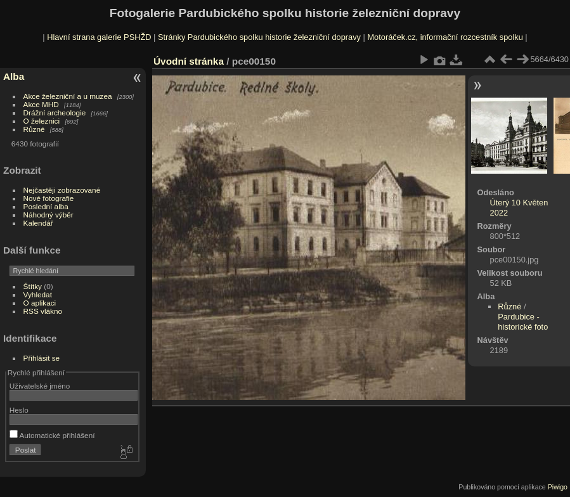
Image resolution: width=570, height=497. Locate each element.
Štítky (32, 286)
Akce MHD (41, 104)
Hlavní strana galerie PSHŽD (99, 37)
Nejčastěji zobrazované (62, 190)
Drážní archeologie (54, 112)
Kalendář (38, 223)
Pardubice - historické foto (523, 322)
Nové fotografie (48, 198)
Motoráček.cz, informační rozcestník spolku (444, 37)
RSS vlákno (42, 311)
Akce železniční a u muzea (67, 96)
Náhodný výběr (48, 214)
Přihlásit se (41, 358)
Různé (34, 129)
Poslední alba (45, 206)
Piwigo (557, 487)
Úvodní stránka (188, 61)
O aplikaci (39, 303)
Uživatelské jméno (40, 386)
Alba (13, 76)
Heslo (19, 410)
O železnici (41, 121)
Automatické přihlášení (52, 435)
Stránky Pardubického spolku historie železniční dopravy (259, 37)
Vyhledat (37, 294)
